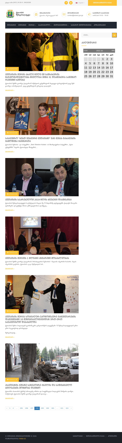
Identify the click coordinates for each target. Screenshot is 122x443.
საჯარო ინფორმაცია (81, 25)
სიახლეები (78, 436)
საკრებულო (44, 25)
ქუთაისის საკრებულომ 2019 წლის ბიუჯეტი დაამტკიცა (38, 200)
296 (26, 408)
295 (21, 408)
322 (67, 408)
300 (47, 408)
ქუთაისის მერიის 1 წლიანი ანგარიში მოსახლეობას (37, 258)
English (80, 3)
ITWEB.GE (22, 439)
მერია (32, 25)
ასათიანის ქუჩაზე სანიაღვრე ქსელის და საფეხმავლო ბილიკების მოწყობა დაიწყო (38, 387)
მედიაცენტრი (60, 25)
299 (42, 408)
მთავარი (11, 25)
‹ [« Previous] (6, 408)
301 (52, 408)
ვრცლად (9, 90)
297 (31, 408)
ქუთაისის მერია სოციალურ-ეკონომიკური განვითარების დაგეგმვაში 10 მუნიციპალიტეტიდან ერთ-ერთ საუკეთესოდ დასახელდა (40, 319)
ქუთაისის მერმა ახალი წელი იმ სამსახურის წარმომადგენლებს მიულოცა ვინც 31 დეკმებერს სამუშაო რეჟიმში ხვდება (40, 77)
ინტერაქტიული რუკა (102, 3)
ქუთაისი (22, 25)
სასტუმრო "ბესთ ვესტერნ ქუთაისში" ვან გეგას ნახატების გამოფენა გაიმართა (40, 140)
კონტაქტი (112, 436)
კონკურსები (100, 25)
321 (61, 408)
